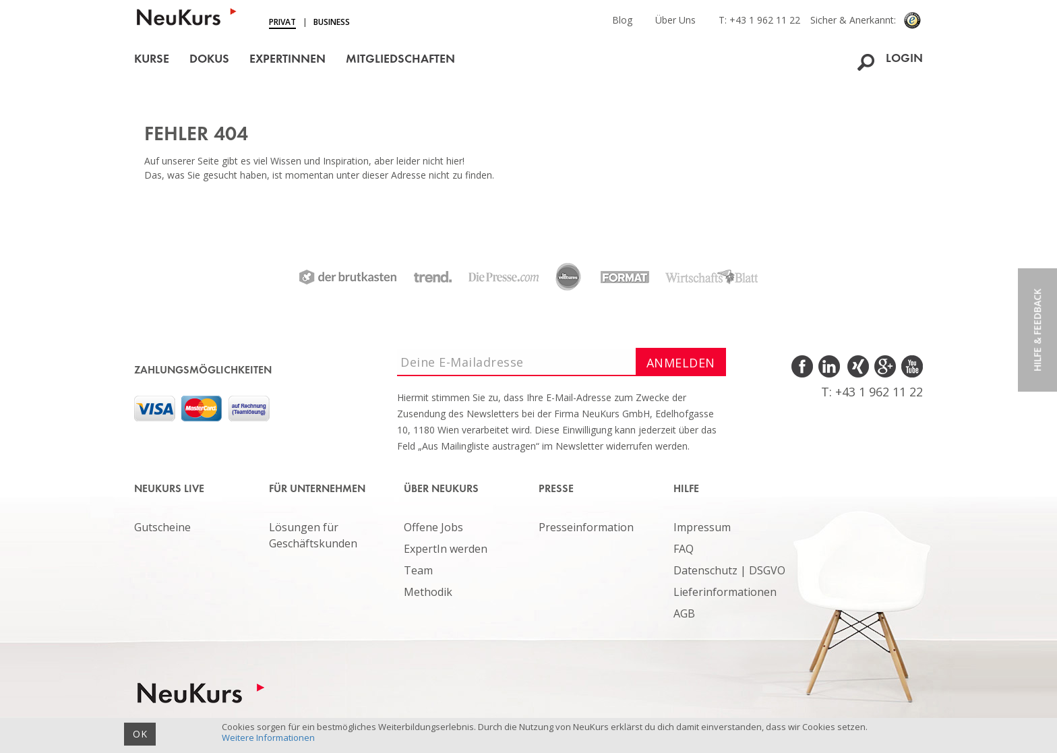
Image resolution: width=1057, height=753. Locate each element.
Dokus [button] (209, 60)
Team (418, 570)
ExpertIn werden (445, 548)
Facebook (803, 366)
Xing (857, 366)
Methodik (428, 591)
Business (331, 22)
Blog (622, 19)
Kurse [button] (151, 60)
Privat (282, 22)
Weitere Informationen (268, 737)
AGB (684, 613)
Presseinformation (586, 527)
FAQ (683, 548)
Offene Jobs (433, 527)
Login (904, 59)
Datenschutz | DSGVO (729, 570)
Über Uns (675, 19)
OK (140, 733)
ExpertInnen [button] (287, 60)
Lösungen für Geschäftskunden (313, 535)
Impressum (702, 527)
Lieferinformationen (725, 591)
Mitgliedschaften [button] (400, 60)
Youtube (911, 366)
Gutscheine (162, 527)
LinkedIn (830, 366)
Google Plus (884, 366)
